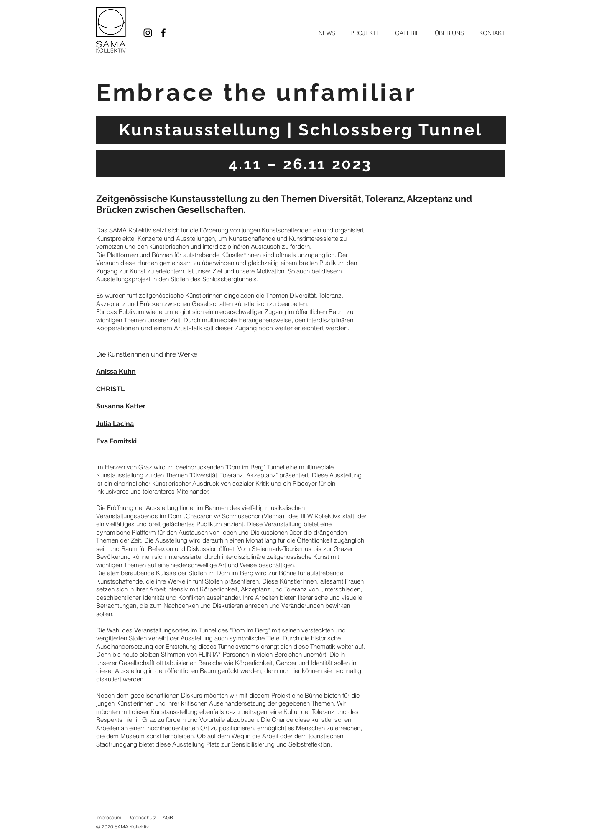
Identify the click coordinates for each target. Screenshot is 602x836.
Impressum (108, 817)
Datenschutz (142, 817)
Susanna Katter (120, 406)
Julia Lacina (115, 424)
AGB (168, 817)
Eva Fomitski (116, 441)
